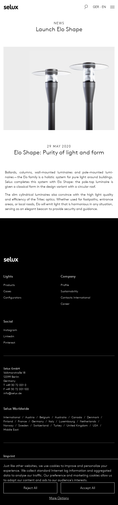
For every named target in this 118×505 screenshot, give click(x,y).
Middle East (11, 429)
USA (95, 425)
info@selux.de (12, 393)
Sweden (23, 425)
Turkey (58, 425)
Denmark (93, 417)
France (22, 421)
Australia (61, 417)
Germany (38, 421)
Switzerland (41, 425)
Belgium (45, 417)
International (11, 417)
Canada (77, 417)
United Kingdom (77, 425)
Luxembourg (67, 421)
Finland (8, 421)
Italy (51, 421)
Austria (30, 417)
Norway (8, 425)
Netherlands (88, 421)
